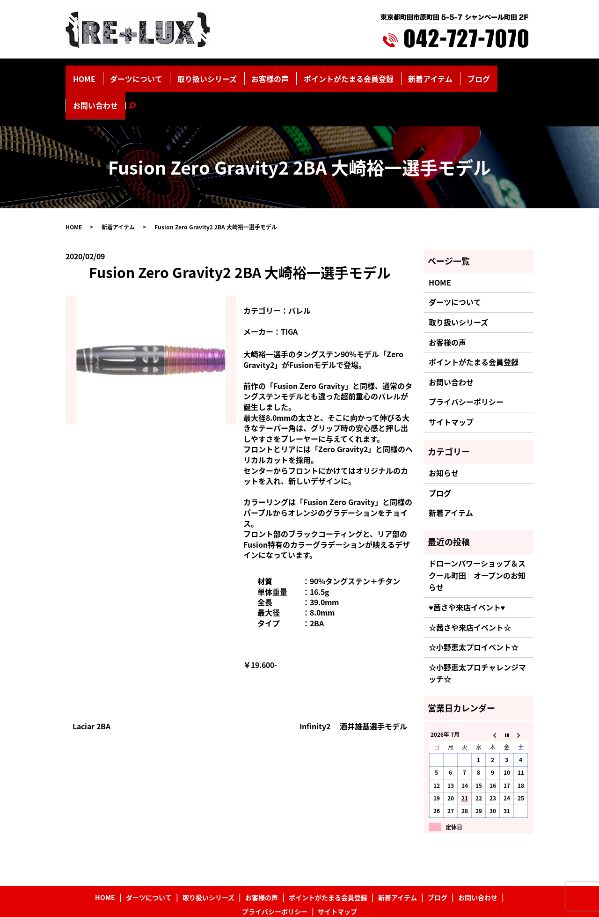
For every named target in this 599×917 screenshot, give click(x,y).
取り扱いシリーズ (207, 73)
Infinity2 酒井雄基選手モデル (353, 688)
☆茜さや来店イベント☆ (470, 588)
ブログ (429, 73)
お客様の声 (258, 73)
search (504, 73)
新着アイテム (391, 73)
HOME (107, 73)
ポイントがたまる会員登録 (323, 73)
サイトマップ (451, 383)
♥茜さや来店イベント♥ (467, 569)
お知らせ (444, 434)
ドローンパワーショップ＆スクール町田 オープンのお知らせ (477, 537)
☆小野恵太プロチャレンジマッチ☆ (477, 635)
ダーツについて (149, 73)
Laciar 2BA (91, 688)
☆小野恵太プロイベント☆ (474, 609)
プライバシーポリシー (466, 363)
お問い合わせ (468, 73)
